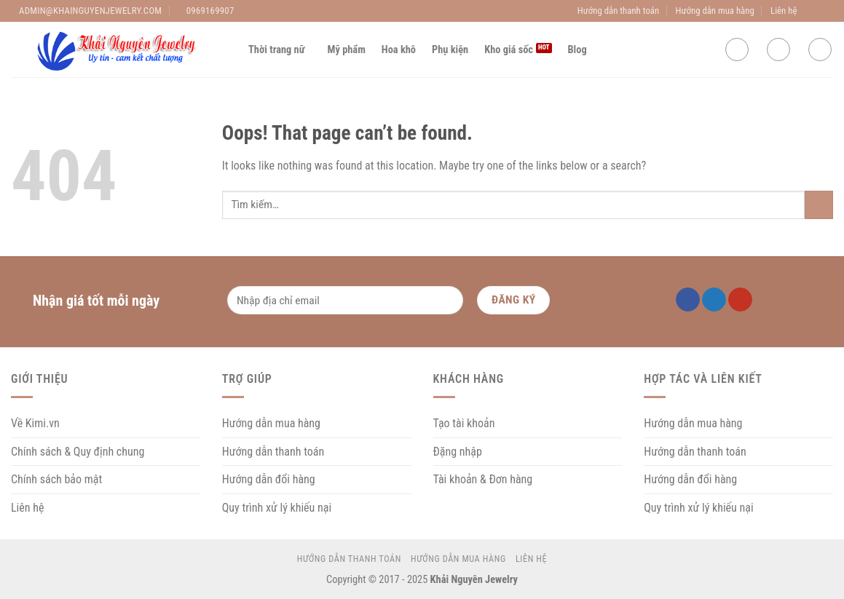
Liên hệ (783, 10)
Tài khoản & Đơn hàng (483, 479)
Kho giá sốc (508, 50)
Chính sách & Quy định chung (77, 452)
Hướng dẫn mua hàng (715, 10)
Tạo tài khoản (464, 423)
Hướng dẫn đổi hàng (268, 479)
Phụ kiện (450, 50)
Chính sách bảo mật (56, 479)
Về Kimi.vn (35, 423)
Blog (577, 50)
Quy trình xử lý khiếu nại (276, 508)
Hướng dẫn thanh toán (618, 10)
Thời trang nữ (280, 50)
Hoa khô (399, 50)
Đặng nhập (457, 452)
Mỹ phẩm (347, 50)
